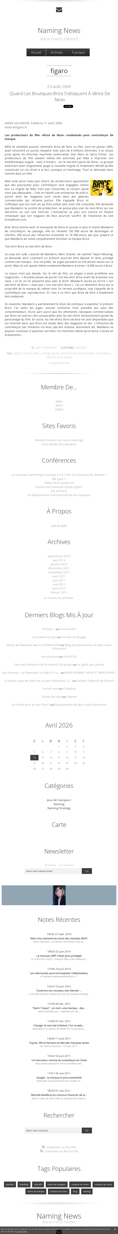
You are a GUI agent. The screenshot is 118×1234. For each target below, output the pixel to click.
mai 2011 (59, 576)
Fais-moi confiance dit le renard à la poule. (44, 649)
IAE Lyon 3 (59, 475)
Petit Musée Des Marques (59, 441)
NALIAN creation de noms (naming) (59, 438)
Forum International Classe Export (59, 482)
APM (59, 400)
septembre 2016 (59, 550)
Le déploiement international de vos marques (59, 490)
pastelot (13, 1165)
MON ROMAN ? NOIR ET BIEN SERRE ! (87, 657)
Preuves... (49, 619)
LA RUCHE (69, 642)
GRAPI (59, 407)
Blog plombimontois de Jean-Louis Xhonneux (85, 634)
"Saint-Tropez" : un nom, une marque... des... (59, 989)
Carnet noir (51, 672)
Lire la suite (59, 520)
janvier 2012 (59, 557)
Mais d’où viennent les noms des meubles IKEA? (59, 920)
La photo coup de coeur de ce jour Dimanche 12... (40, 665)
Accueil (36, 51)
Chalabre (68, 672)
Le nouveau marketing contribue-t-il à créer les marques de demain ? (59, 471)
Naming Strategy (59, 790)
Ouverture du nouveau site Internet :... (59, 972)
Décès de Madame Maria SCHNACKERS (29, 634)
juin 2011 (59, 572)
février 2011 (59, 583)
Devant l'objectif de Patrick (91, 665)
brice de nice (22, 353)
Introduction (50, 642)
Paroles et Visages (73, 626)
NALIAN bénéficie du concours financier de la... (59, 1077)
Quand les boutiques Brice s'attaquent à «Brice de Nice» (60, 96)
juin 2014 (59, 554)
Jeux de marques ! (59, 783)
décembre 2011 (59, 561)
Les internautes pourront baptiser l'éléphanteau (59, 955)
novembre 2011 (59, 565)
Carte (59, 806)
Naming (80, 348)
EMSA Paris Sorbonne (59, 479)
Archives (57, 51)
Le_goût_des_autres (87, 649)
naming (84, 1171)
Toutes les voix (52, 680)
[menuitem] (36, 52)
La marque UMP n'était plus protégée (59, 937)
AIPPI (59, 404)
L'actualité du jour (46, 626)
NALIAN (39, 1165)
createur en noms (78, 1165)
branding (27, 1165)
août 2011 (59, 568)
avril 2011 (59, 579)
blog (50, 353)
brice (34, 353)
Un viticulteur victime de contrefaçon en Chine (59, 1042)
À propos (78, 51)
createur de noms (100, 1165)
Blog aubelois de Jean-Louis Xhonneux (78, 688)
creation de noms (66, 353)
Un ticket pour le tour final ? (33, 688)
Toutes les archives (60, 588)
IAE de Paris (59, 486)
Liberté (70, 680)
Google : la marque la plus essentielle (59, 1059)
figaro (42, 353)
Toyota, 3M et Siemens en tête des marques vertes (59, 1024)
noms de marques (56, 1165)
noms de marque (88, 353)
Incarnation (67, 619)
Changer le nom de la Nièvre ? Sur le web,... (59, 1007)
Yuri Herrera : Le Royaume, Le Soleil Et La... (34, 657)
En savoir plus (21, 1231)
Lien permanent (44, 348)
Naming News (59, 28)
